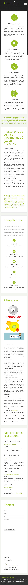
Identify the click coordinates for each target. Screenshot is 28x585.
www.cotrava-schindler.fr (10, 444)
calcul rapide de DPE (17, 493)
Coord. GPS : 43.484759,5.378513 (11, 564)
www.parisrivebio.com (9, 458)
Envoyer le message (9, 529)
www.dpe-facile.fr (8, 487)
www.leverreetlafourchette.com (11, 474)
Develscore (15, 410)
